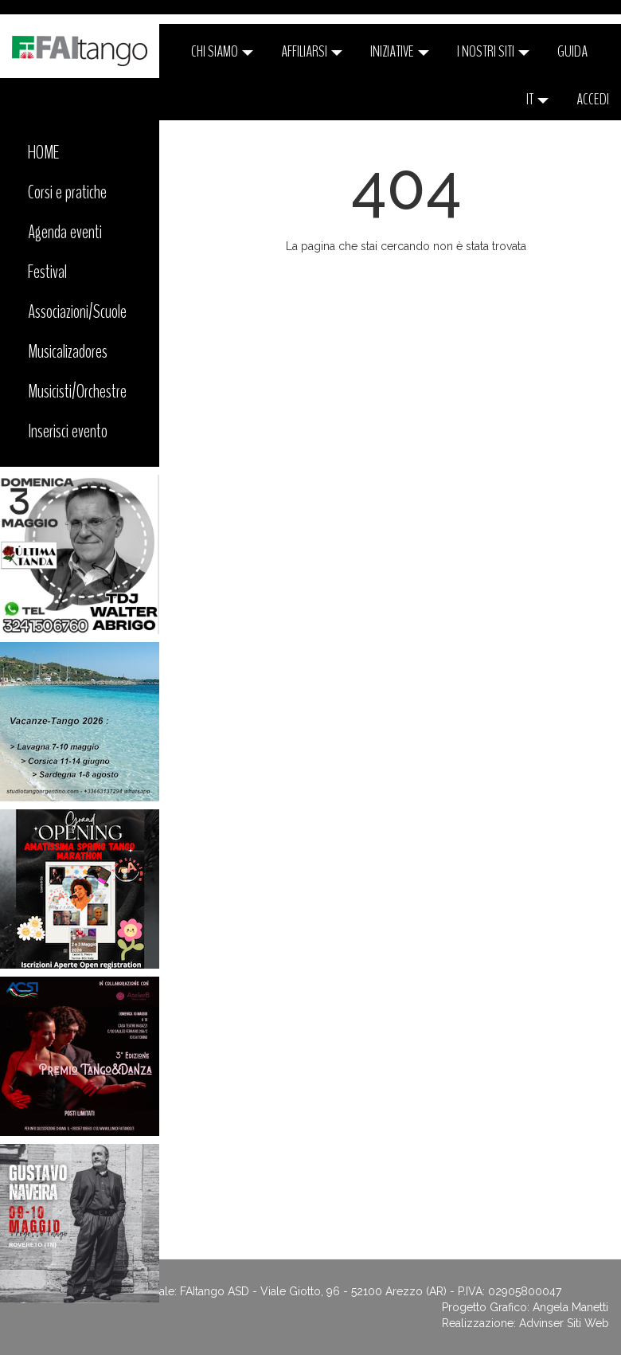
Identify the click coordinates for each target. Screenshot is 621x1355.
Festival (47, 271)
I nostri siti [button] (493, 51)
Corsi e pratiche (67, 192)
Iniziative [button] (399, 51)
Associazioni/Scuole (77, 311)
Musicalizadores (67, 351)
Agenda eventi (65, 232)
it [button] (537, 99)
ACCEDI (592, 99)
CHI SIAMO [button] (222, 51)
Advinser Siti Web (564, 1323)
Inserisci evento (67, 431)
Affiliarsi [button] (311, 51)
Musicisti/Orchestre (77, 391)
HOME (44, 152)
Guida (572, 51)
